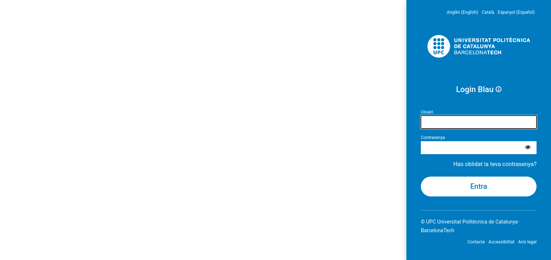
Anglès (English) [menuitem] (462, 12)
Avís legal (527, 241)
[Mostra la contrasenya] (528, 147)
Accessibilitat (501, 241)
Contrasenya (433, 137)
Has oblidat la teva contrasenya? (495, 164)
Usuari (427, 111)
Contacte (476, 241)
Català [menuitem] (488, 12)
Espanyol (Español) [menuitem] (516, 12)
